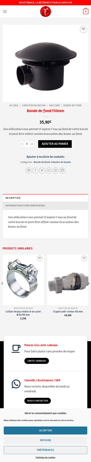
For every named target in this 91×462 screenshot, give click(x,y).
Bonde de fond (72, 105)
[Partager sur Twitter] (42, 170)
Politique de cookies (45, 457)
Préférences (45, 450)
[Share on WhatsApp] (29, 170)
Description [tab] (12, 198)
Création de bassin (34, 105)
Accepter (45, 430)
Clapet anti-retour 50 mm (68, 311)
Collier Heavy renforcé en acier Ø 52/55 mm (23, 313)
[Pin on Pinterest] (55, 170)
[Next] (88, 290)
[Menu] (5, 11)
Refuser (45, 440)
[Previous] (2, 290)
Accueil (14, 105)
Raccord (54, 105)
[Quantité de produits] (27, 144)
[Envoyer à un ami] (49, 170)
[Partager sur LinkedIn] (62, 170)
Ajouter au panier (55, 144)
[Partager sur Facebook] (35, 170)
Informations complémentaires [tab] (25, 205)
